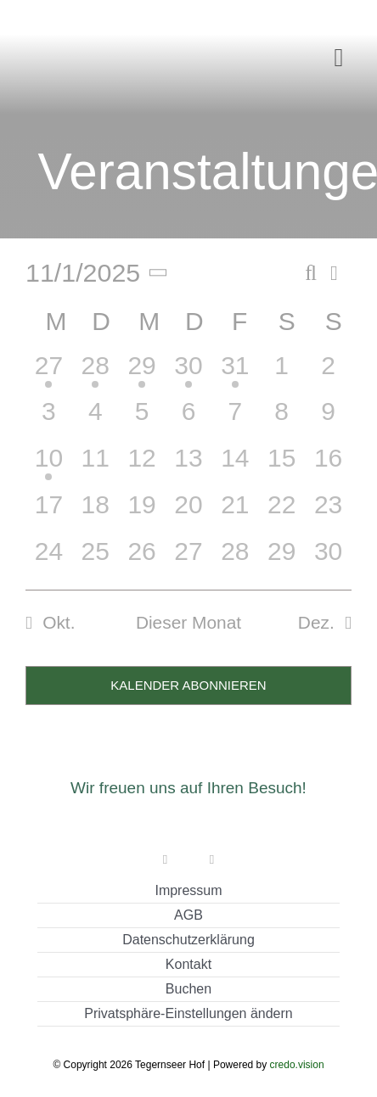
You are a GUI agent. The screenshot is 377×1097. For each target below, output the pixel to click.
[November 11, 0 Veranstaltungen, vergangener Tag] (95, 466)
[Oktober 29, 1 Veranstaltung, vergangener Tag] (142, 373)
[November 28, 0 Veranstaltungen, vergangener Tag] (234, 559)
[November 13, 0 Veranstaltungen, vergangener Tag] (189, 466)
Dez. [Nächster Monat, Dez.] (316, 622)
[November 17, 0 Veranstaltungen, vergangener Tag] (48, 513)
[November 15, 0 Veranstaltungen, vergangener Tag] (281, 466)
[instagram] (212, 860)
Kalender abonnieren (188, 685)
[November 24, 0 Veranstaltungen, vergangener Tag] (48, 559)
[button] (188, 1014)
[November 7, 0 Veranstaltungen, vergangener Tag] (234, 419)
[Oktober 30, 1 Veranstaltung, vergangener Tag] (189, 373)
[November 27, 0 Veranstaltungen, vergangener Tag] (189, 559)
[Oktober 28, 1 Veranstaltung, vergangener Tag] (95, 373)
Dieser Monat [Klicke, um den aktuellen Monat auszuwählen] (188, 622)
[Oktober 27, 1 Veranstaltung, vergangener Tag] (48, 373)
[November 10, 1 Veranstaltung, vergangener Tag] (48, 466)
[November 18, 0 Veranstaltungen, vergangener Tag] (95, 513)
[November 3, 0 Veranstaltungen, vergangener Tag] (48, 419)
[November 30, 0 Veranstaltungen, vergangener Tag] (328, 559)
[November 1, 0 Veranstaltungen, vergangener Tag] (281, 373)
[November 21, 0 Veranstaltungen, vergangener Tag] (234, 513)
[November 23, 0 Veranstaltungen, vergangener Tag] (328, 513)
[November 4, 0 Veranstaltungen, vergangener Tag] (95, 419)
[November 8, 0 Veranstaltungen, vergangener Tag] (281, 419)
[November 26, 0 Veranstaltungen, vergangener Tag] (142, 559)
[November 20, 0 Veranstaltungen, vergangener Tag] (189, 513)
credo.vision (297, 1065)
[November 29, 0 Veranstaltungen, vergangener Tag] (281, 559)
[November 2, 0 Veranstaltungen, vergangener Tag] (328, 373)
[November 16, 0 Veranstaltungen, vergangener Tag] (328, 466)
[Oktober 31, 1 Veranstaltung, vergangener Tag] (234, 373)
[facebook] (165, 860)
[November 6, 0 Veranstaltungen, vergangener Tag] (189, 419)
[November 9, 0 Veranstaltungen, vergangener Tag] (328, 419)
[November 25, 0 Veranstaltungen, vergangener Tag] (95, 559)
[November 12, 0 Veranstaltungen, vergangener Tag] (142, 466)
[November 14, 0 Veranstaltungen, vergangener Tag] (234, 466)
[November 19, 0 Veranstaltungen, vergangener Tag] (142, 513)
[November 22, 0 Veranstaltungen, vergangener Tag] (281, 513)
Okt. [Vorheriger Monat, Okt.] (58, 622)
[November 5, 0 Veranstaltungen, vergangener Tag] (142, 419)
